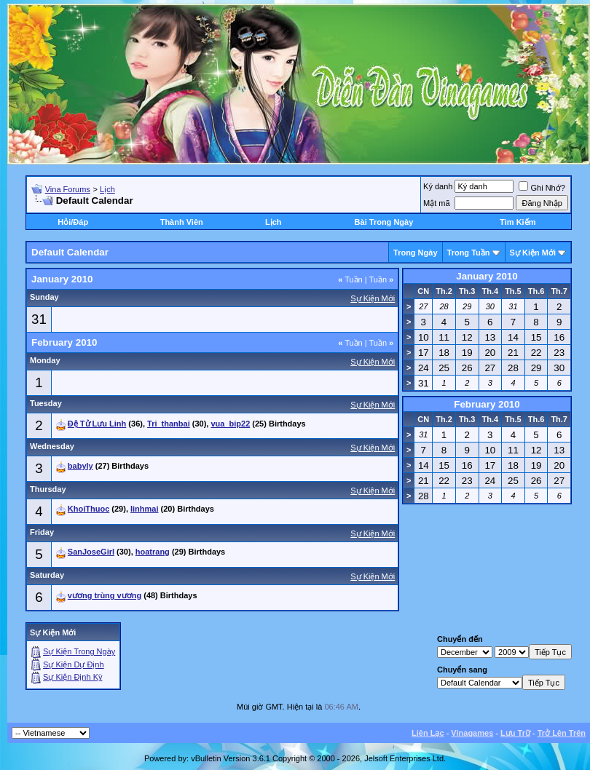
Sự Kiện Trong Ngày (79, 651)
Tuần (350, 279)
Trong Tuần (468, 252)
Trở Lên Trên (562, 733)
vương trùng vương (104, 595)
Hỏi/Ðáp (73, 222)
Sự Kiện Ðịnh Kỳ (72, 676)
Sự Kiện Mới (533, 252)
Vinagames (472, 733)
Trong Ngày (415, 252)
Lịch (107, 189)
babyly (80, 465)
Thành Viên (181, 222)
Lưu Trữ (515, 733)
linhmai (144, 508)
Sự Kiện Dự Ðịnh (73, 664)
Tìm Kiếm (517, 222)
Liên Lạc (428, 733)
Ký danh (437, 186)
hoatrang (152, 551)
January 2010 (486, 276)
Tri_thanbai (168, 423)
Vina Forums (67, 189)
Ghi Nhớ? (542, 187)
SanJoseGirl (91, 551)
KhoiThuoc (88, 508)
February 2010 (486, 404)
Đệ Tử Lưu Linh (97, 423)
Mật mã (436, 203)
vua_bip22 (230, 423)
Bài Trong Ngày (384, 222)
